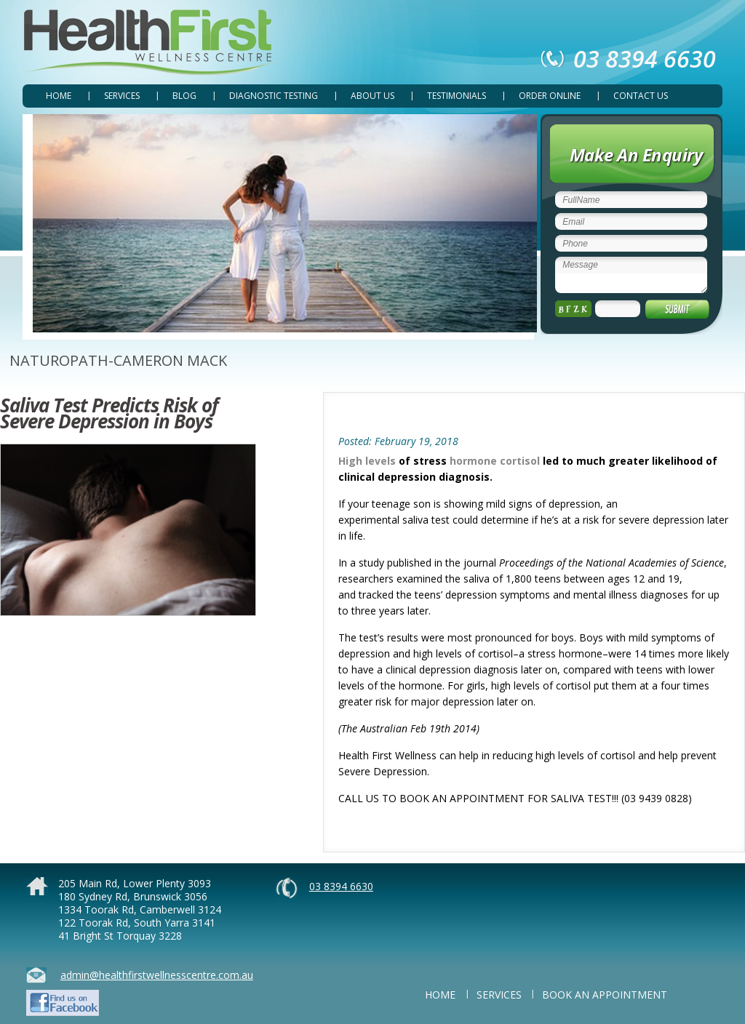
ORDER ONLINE (550, 95)
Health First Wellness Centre (151, 42)
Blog (184, 95)
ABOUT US (372, 95)
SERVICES (122, 95)
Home (58, 95)
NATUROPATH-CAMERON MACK (118, 360)
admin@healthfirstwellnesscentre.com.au (156, 975)
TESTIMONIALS (456, 95)
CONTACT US (640, 95)
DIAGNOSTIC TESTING (273, 95)
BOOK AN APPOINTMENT (604, 994)
